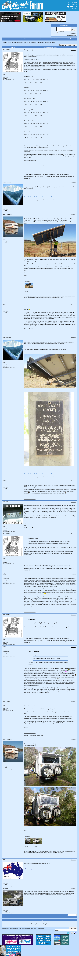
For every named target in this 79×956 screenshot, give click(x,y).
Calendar (69, 39)
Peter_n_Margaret (7, 214)
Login (74, 30)
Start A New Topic (65, 45)
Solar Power (41, 42)
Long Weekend (6, 701)
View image (26, 291)
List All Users (24, 39)
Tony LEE (5, 888)
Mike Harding (6, 49)
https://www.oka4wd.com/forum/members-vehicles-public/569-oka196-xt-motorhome (43, 297)
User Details (54, 39)
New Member (73, 33)
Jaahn (4, 304)
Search (39, 39)
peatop (4, 480)
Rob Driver (5, 501)
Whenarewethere (7, 182)
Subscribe (73, 928)
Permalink (73, 50)
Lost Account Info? (71, 35)
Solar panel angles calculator (31, 59)
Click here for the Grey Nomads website (12, 42)
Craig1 (4, 859)
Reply (74, 45)
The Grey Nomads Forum (30, 42)
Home (9, 39)
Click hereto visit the (71, 5)
